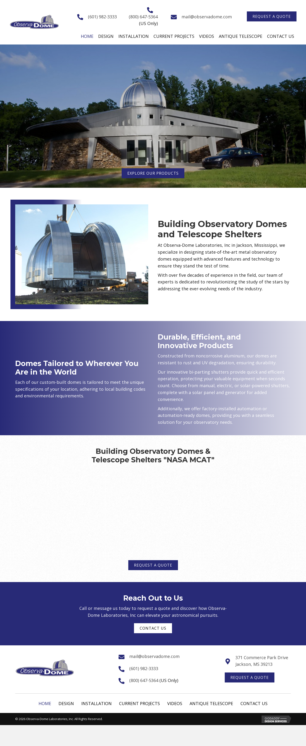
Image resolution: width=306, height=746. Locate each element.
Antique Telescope (211, 703)
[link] (87, 36)
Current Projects (139, 703)
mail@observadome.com (207, 17)
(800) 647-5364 (143, 17)
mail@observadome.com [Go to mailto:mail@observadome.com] (154, 656)
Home (44, 703)
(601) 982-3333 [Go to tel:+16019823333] (102, 17)
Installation (96, 703)
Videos (174, 703)
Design (66, 703)
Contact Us (254, 703)
